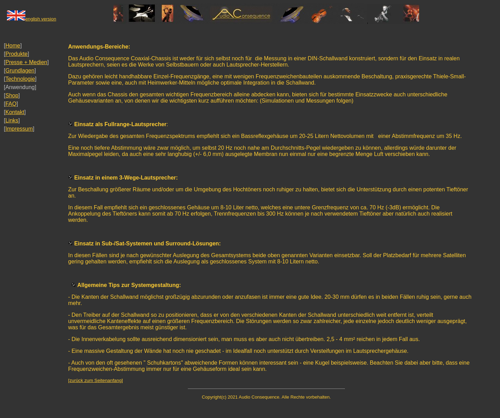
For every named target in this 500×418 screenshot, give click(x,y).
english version (40, 18)
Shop (11, 95)
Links (11, 120)
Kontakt (14, 112)
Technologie (20, 79)
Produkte (16, 54)
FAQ (10, 104)
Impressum (19, 129)
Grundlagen (19, 70)
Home (12, 46)
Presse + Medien (26, 62)
